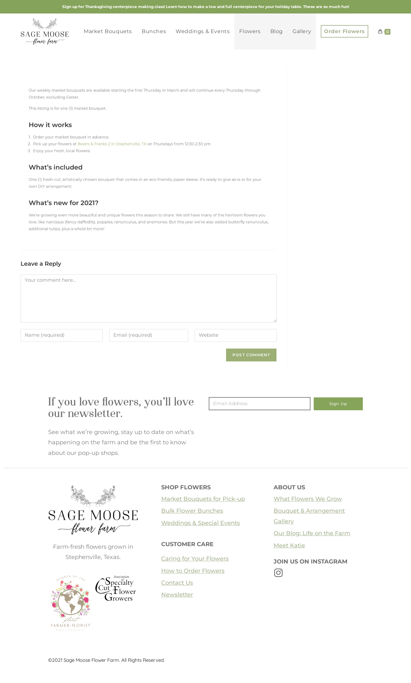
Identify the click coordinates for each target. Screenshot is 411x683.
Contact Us (177, 582)
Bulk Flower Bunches (192, 510)
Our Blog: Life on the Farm (312, 533)
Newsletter (177, 594)
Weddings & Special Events (200, 523)
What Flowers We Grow (308, 498)
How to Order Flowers (192, 570)
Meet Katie (289, 545)
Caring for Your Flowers (195, 558)
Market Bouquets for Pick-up (203, 498)
